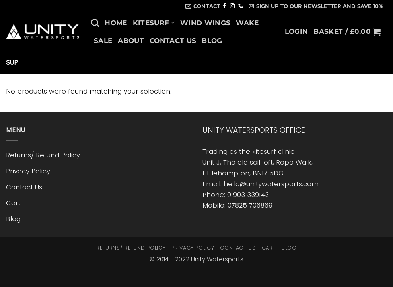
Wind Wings (205, 23)
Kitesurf (154, 23)
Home (116, 23)
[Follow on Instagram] (232, 6)
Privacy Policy (28, 171)
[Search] (95, 22)
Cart (13, 203)
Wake (247, 23)
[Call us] (240, 6)
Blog (212, 41)
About (131, 41)
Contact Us (173, 41)
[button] (316, 6)
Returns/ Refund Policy (43, 155)
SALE (103, 41)
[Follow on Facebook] (224, 6)
